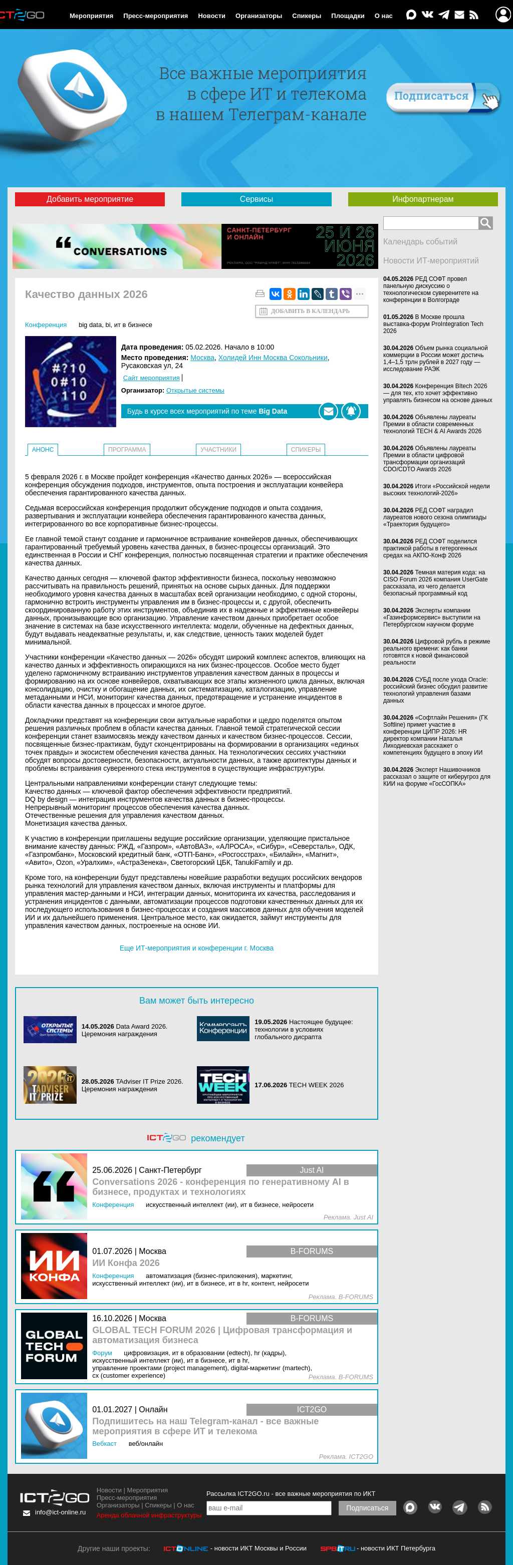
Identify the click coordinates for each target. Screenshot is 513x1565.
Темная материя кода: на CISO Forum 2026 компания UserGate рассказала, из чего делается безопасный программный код (435, 583)
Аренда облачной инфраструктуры (149, 1515)
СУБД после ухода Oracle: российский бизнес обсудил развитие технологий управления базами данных (435, 690)
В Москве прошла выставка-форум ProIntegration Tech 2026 (433, 324)
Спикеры (306, 16)
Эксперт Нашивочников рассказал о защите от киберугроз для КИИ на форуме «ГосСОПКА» (436, 776)
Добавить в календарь (310, 311)
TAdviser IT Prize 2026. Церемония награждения (132, 1085)
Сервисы (256, 199)
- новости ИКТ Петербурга (396, 1548)
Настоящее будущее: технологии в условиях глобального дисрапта (303, 1029)
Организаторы (258, 16)
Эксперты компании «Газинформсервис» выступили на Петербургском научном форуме (431, 617)
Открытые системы (195, 390)
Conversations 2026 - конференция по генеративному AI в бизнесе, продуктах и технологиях (220, 1187)
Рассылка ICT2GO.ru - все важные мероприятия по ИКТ (290, 1493)
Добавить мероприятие (90, 199)
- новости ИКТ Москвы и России (258, 1548)
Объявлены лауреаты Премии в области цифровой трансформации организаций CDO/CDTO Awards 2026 (429, 459)
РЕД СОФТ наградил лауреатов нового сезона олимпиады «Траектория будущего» (434, 517)
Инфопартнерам (422, 199)
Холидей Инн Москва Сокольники (273, 358)
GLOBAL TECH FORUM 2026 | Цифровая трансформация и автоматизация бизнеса (222, 1335)
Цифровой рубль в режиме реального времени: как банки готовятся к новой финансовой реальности (436, 652)
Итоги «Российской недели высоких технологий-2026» (436, 490)
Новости (211, 16)
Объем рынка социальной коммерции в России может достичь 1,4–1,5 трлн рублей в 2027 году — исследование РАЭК (435, 359)
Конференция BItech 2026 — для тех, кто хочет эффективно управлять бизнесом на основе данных (437, 393)
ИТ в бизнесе (133, 325)
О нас (384, 16)
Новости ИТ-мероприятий (431, 260)
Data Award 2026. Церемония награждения (125, 1030)
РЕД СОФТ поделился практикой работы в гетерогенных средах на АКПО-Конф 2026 (430, 548)
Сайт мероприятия (151, 378)
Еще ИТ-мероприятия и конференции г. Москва (197, 948)
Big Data (90, 325)
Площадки (347, 16)
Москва (202, 358)
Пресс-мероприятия (155, 16)
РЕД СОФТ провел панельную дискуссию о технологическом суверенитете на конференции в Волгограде (430, 289)
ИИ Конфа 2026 (126, 1263)
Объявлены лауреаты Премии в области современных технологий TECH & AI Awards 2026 (432, 424)
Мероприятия (91, 16)
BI (107, 325)
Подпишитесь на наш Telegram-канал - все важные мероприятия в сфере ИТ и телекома (205, 1426)
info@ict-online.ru (60, 1512)
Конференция (46, 325)
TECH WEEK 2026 (316, 1085)
